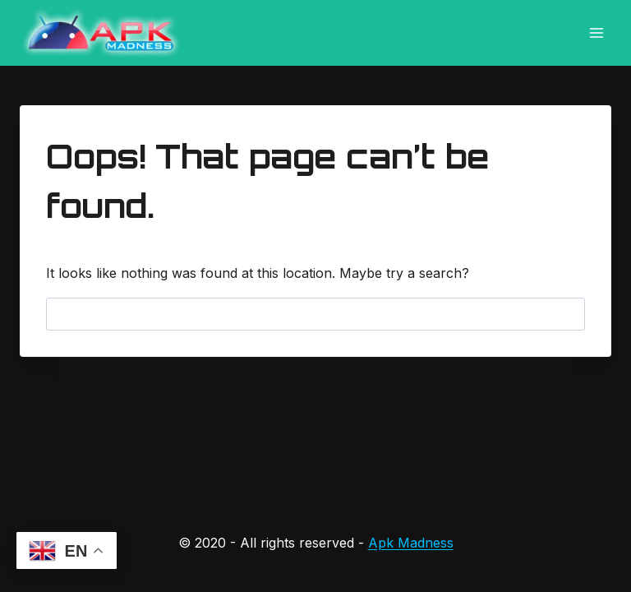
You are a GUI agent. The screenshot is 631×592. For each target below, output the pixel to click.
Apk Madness (411, 542)
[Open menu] (596, 32)
